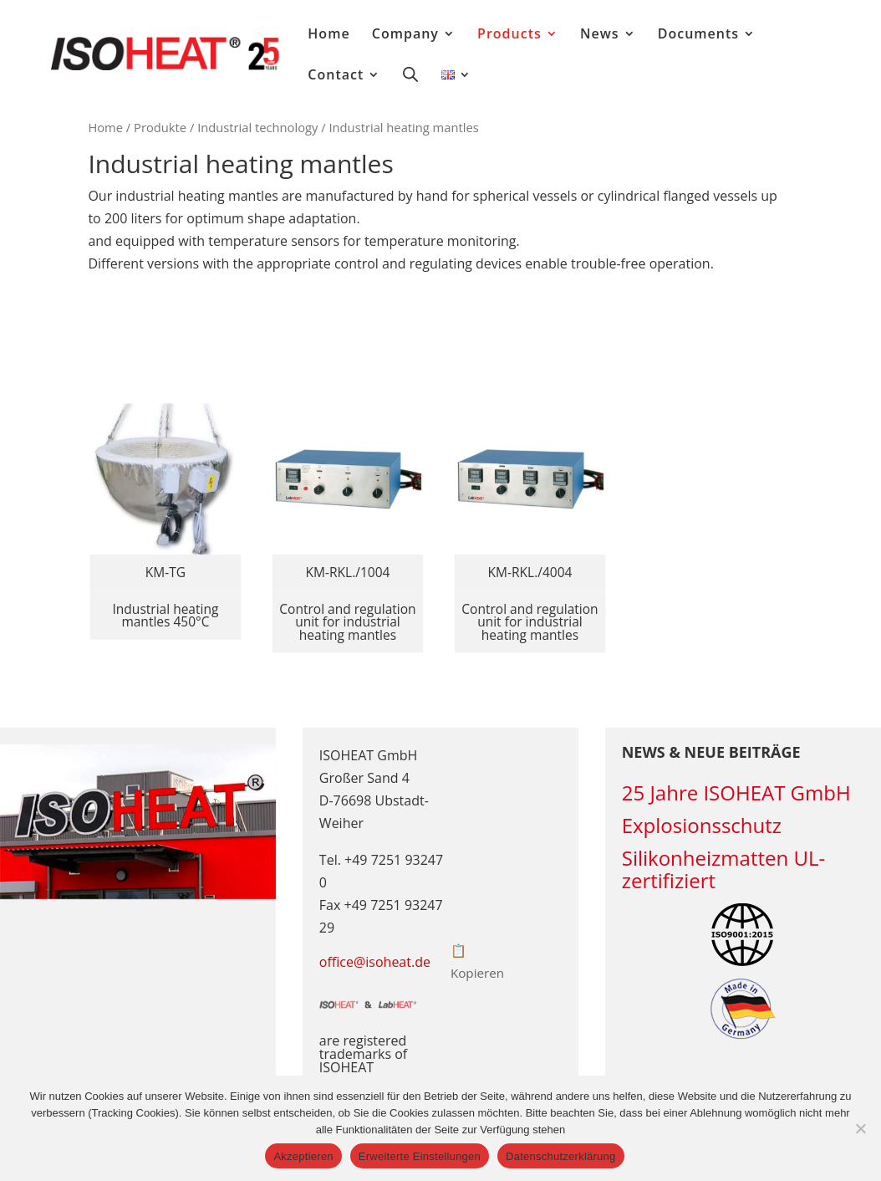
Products (509, 35)
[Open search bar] (410, 73)
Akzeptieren (303, 1156)
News (599, 35)
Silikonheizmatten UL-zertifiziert (723, 869)
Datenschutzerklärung (560, 1156)
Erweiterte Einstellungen (420, 1156)
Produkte (160, 127)
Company (405, 35)
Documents (698, 35)
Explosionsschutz (702, 825)
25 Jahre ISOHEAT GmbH (736, 792)
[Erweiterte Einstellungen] (860, 1128)
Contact (336, 76)
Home (328, 35)
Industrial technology (257, 127)
